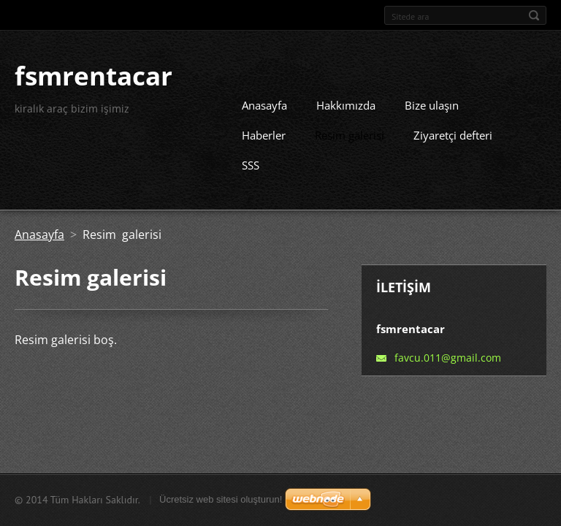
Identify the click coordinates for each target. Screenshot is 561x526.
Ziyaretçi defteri (452, 130)
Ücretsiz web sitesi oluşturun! (220, 499)
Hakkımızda (345, 100)
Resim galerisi (349, 130)
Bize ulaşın (432, 100)
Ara (534, 15)
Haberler (264, 130)
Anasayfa (264, 100)
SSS (250, 160)
